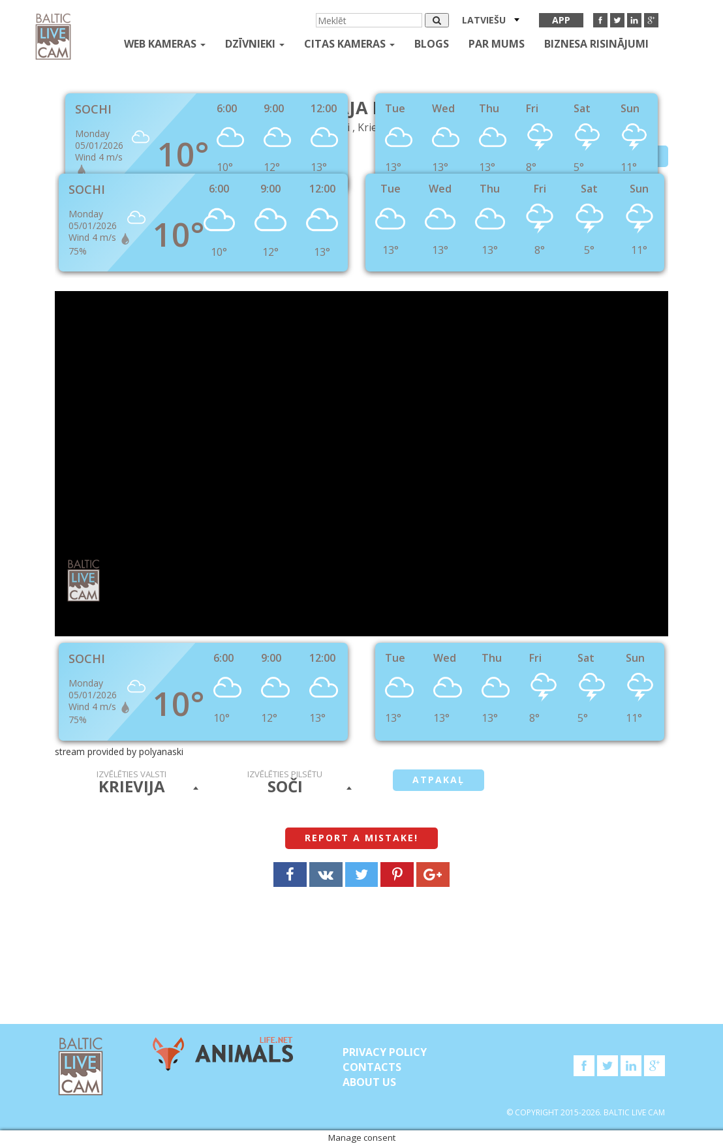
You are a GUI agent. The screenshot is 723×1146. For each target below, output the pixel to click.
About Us (369, 1082)
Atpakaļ (438, 779)
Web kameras (165, 44)
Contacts (372, 1067)
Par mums (497, 44)
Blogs (431, 44)
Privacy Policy (385, 1052)
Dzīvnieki (255, 44)
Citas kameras (349, 44)
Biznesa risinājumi (596, 44)
